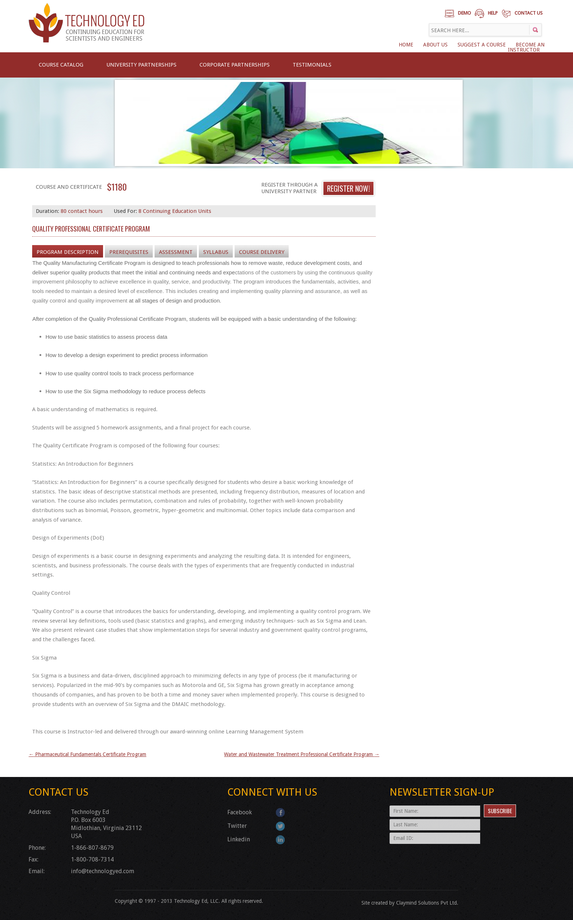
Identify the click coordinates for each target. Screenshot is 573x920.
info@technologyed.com (102, 871)
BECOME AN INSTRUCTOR (526, 47)
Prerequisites (128, 252)
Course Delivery (261, 252)
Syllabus (215, 252)
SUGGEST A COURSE (482, 45)
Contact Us (529, 13)
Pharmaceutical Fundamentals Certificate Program (87, 754)
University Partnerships (141, 64)
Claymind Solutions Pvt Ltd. (427, 903)
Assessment (176, 252)
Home (406, 45)
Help (493, 13)
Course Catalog (61, 64)
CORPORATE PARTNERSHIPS (235, 64)
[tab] (67, 251)
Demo (464, 13)
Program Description (68, 252)
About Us (435, 45)
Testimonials (312, 64)
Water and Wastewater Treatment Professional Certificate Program (301, 754)
